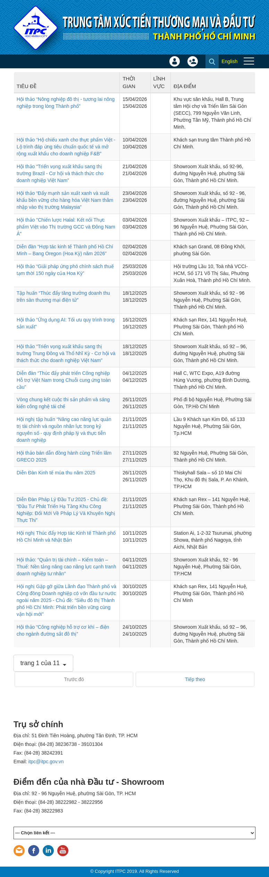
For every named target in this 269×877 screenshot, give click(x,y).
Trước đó (74, 679)
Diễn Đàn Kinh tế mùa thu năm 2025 (56, 472)
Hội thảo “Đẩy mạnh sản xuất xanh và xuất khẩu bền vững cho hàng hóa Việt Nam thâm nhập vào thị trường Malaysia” (65, 200)
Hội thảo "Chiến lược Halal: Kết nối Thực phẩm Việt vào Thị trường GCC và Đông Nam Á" (66, 227)
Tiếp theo (195, 679)
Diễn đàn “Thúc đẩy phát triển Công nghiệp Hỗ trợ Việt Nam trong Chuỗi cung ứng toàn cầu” (64, 380)
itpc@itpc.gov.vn (46, 761)
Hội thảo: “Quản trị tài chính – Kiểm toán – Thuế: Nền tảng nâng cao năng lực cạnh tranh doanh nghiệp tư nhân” (66, 566)
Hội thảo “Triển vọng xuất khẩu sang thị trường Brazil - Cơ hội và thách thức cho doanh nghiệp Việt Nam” (60, 173)
